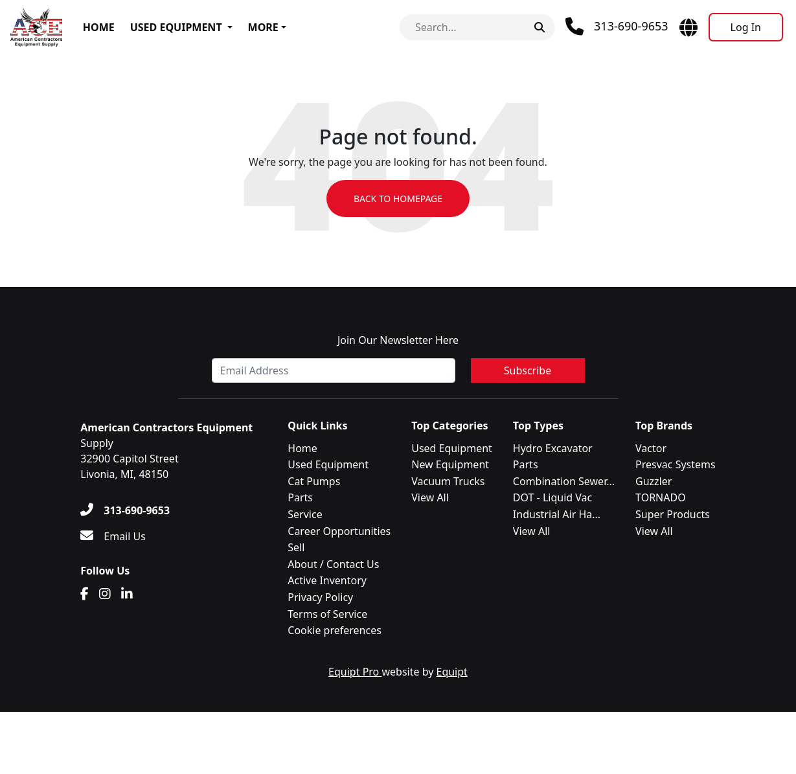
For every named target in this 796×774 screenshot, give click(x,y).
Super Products (672, 514)
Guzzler (653, 481)
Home (99, 27)
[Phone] (616, 26)
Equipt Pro (354, 672)
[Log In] (746, 27)
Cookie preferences (334, 630)
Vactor (650, 448)
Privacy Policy (320, 597)
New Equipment (450, 464)
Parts (300, 497)
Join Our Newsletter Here (398, 340)
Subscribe (527, 370)
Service (305, 514)
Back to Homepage (398, 198)
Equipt (452, 672)
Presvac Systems (675, 464)
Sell (296, 547)
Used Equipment (176, 27)
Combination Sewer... (564, 481)
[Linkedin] (127, 594)
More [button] (263, 27)
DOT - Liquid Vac (552, 497)
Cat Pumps (314, 481)
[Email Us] (113, 536)
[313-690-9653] (125, 510)
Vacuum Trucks (447, 481)
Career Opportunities (339, 531)
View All (430, 497)
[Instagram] (105, 594)
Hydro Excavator (553, 448)
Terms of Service (327, 614)
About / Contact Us (333, 564)
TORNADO (660, 497)
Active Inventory (327, 580)
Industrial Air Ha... (556, 514)
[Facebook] (84, 594)
